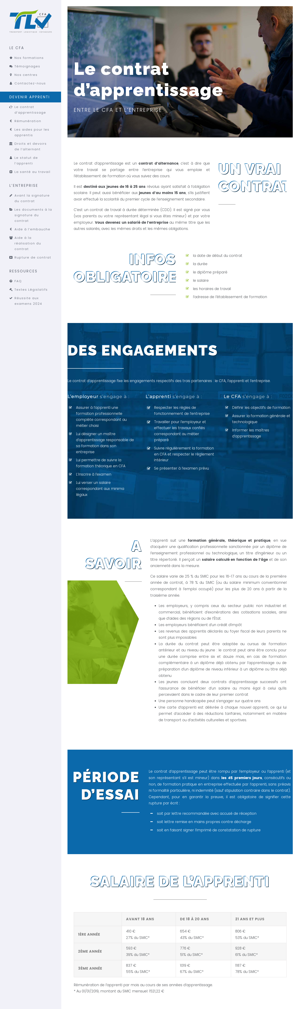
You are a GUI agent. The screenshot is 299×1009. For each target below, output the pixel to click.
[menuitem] (30, 67)
